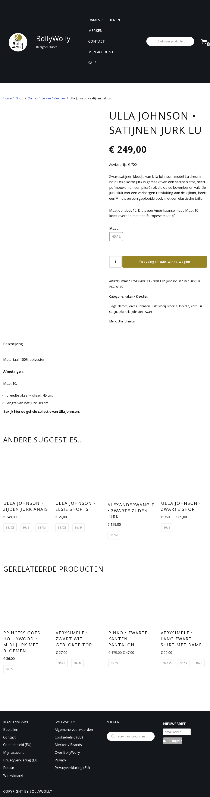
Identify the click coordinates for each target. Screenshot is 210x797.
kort (194, 306)
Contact (9, 737)
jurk (154, 306)
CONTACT (96, 41)
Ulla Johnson (134, 312)
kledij (162, 306)
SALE (92, 62)
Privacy (60, 760)
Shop (19, 98)
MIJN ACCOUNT (101, 52)
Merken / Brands (68, 744)
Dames (33, 98)
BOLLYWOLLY (40, 791)
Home (7, 98)
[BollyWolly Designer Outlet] (35, 41)
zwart (148, 312)
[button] (102, 20)
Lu (200, 306)
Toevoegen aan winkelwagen (164, 262)
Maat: (114, 228)
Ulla (121, 312)
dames (123, 306)
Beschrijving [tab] (13, 344)
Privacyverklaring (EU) (20, 760)
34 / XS (10, 527)
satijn (113, 312)
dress (133, 306)
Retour (8, 767)
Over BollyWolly (67, 752)
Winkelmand (13, 775)
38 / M (42, 527)
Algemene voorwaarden (74, 729)
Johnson (144, 306)
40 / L (116, 236)
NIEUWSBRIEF (174, 724)
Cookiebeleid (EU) (17, 744)
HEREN (114, 20)
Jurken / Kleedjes (53, 98)
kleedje (184, 306)
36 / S (26, 527)
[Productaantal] (115, 262)
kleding (172, 306)
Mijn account (13, 752)
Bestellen (10, 729)
